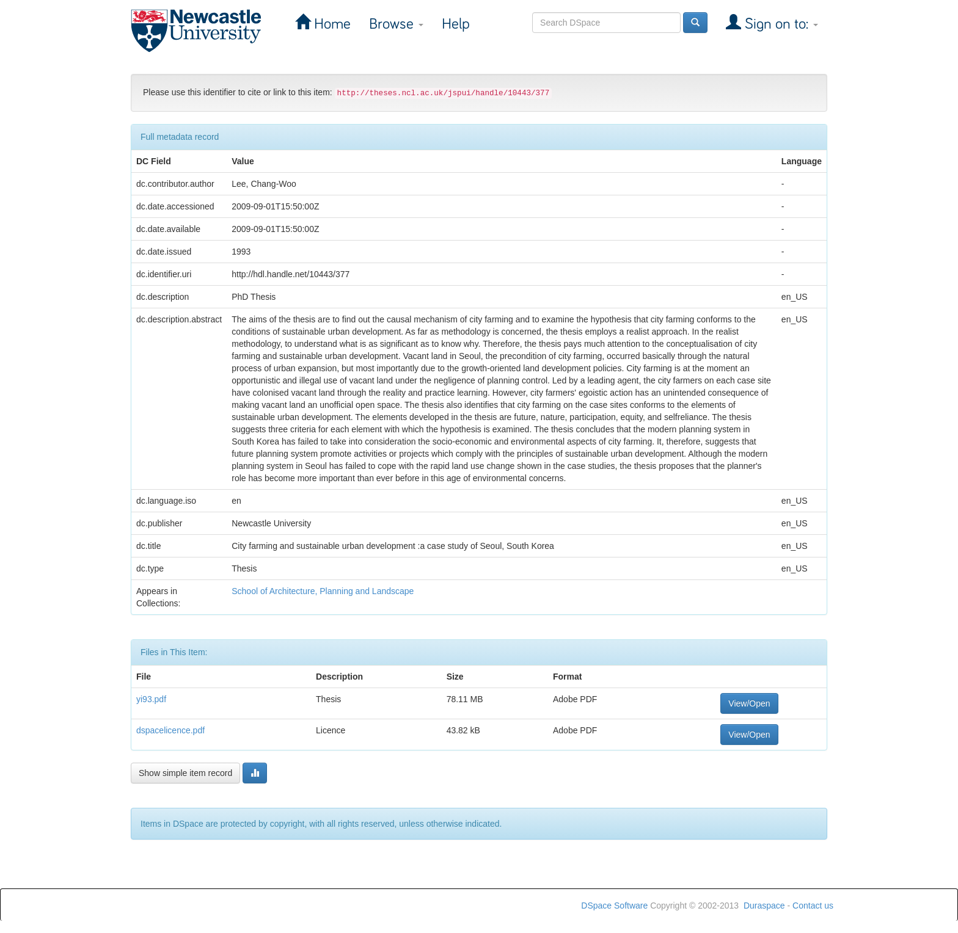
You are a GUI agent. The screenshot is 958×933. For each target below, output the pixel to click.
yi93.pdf (151, 699)
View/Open (749, 703)
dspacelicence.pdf (170, 730)
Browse (396, 24)
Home (330, 24)
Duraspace (764, 905)
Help (456, 24)
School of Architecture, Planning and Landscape (323, 591)
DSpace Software (614, 905)
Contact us (812, 905)
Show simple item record (185, 773)
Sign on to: (779, 24)
